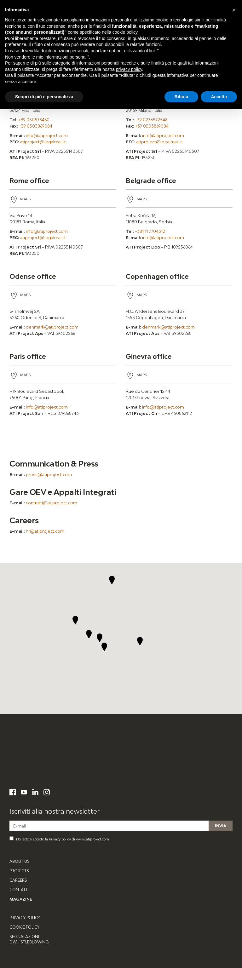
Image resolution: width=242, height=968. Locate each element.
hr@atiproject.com (45, 531)
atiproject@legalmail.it (43, 141)
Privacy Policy (24, 917)
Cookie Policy (24, 927)
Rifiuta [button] (181, 96)
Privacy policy (60, 839)
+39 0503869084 (35, 126)
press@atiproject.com (49, 474)
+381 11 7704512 (150, 231)
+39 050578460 (34, 119)
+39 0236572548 (151, 119)
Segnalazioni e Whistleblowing (29, 939)
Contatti (19, 889)
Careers (18, 880)
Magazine (20, 899)
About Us (19, 861)
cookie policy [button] (124, 32)
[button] (104, 646)
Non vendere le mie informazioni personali (46, 57)
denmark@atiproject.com (52, 326)
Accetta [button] (219, 96)
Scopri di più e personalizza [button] (44, 96)
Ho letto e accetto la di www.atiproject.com (59, 838)
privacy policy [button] (129, 69)
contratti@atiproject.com (51, 502)
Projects (19, 870)
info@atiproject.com (47, 135)
